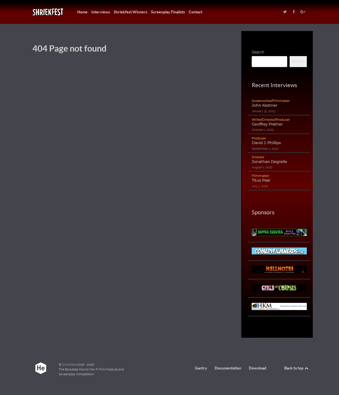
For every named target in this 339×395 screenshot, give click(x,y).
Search (258, 52)
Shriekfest (69, 364)
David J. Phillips (266, 143)
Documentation (228, 368)
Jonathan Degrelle (269, 161)
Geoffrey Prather (267, 124)
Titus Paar (261, 180)
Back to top (296, 368)
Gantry (201, 368)
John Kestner (264, 105)
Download (257, 368)
